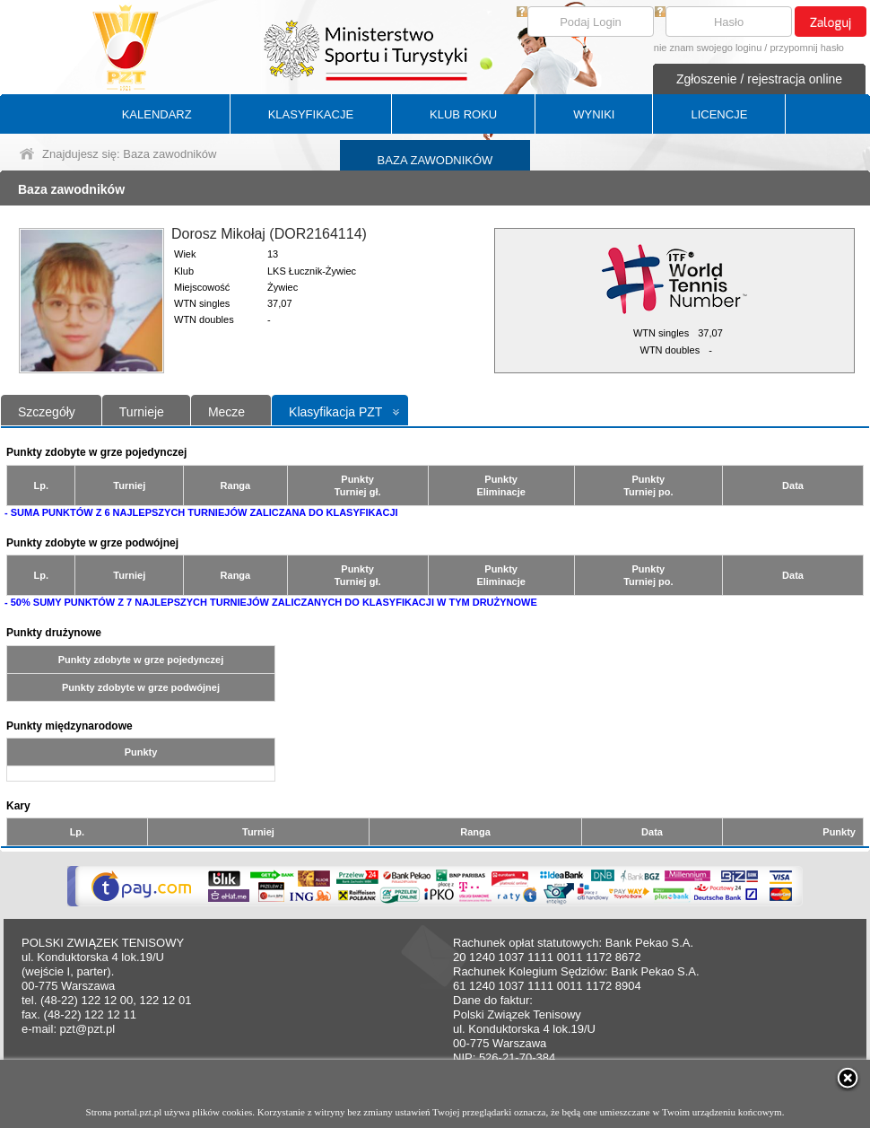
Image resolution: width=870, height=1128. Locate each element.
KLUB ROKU (463, 114)
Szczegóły (46, 412)
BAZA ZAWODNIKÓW (435, 160)
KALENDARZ (157, 114)
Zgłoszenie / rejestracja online (759, 79)
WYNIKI (593, 114)
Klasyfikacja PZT (335, 412)
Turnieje (141, 412)
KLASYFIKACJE (310, 114)
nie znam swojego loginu (707, 47)
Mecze (226, 412)
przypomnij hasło (807, 47)
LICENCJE (719, 114)
